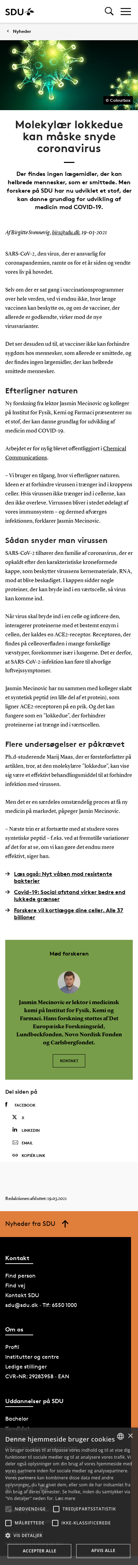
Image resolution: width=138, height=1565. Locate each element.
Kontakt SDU (22, 1295)
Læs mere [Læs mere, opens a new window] (65, 1498)
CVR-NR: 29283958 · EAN (37, 1376)
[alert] (69, 1496)
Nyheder (22, 31)
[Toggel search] (109, 11)
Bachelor (16, 1418)
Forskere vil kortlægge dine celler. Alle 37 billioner (64, 914)
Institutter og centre (32, 1356)
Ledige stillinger (26, 1366)
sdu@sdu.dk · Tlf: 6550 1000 (41, 1305)
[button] (8, 1509)
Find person (20, 1275)
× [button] (130, 1436)
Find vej (15, 1285)
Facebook (20, 1105)
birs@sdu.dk (65, 233)
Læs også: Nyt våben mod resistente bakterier (58, 877)
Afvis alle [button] (103, 1550)
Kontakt (69, 1060)
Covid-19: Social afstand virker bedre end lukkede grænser (65, 895)
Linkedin (26, 1130)
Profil (12, 1347)
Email (22, 1143)
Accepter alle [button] (39, 1551)
